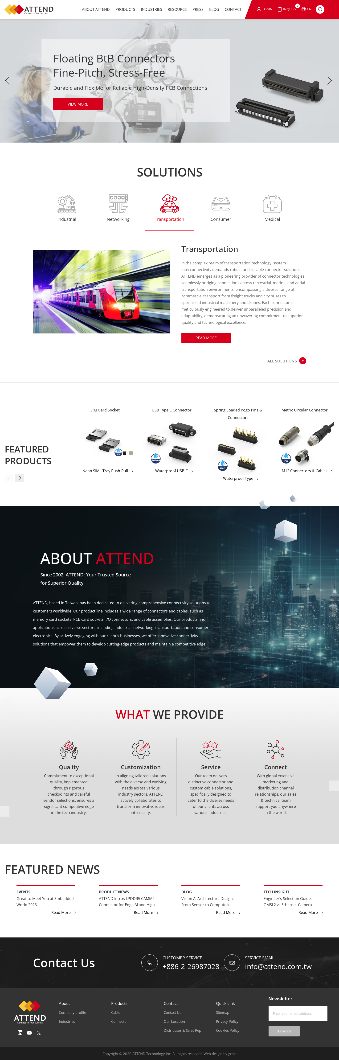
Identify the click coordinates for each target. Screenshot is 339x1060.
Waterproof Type (238, 478)
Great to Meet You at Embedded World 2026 (45, 901)
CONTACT (233, 9)
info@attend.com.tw (278, 966)
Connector (119, 1021)
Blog (186, 892)
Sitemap (222, 1012)
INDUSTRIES (151, 9)
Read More (206, 338)
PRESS (198, 9)
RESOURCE (177, 9)
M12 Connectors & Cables (304, 470)
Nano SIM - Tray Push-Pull (105, 470)
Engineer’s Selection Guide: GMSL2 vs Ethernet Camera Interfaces (288, 902)
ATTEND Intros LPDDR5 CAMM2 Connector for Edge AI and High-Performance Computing (127, 902)
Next (331, 80)
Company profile (72, 1012)
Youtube (29, 1032)
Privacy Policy (227, 1021)
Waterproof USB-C (171, 470)
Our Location (174, 1021)
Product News (114, 892)
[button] (20, 478)
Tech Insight (276, 892)
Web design (213, 1053)
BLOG (214, 9)
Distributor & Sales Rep (182, 1030)
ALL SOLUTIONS (282, 361)
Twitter (38, 1032)
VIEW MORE (78, 104)
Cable (115, 1012)
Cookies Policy (227, 1030)
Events (23, 892)
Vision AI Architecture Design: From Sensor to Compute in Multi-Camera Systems (207, 902)
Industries (67, 1021)
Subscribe (284, 1031)
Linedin (20, 1032)
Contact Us (172, 1012)
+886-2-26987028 (191, 966)
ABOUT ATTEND (96, 9)
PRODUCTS (125, 9)
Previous (8, 80)
